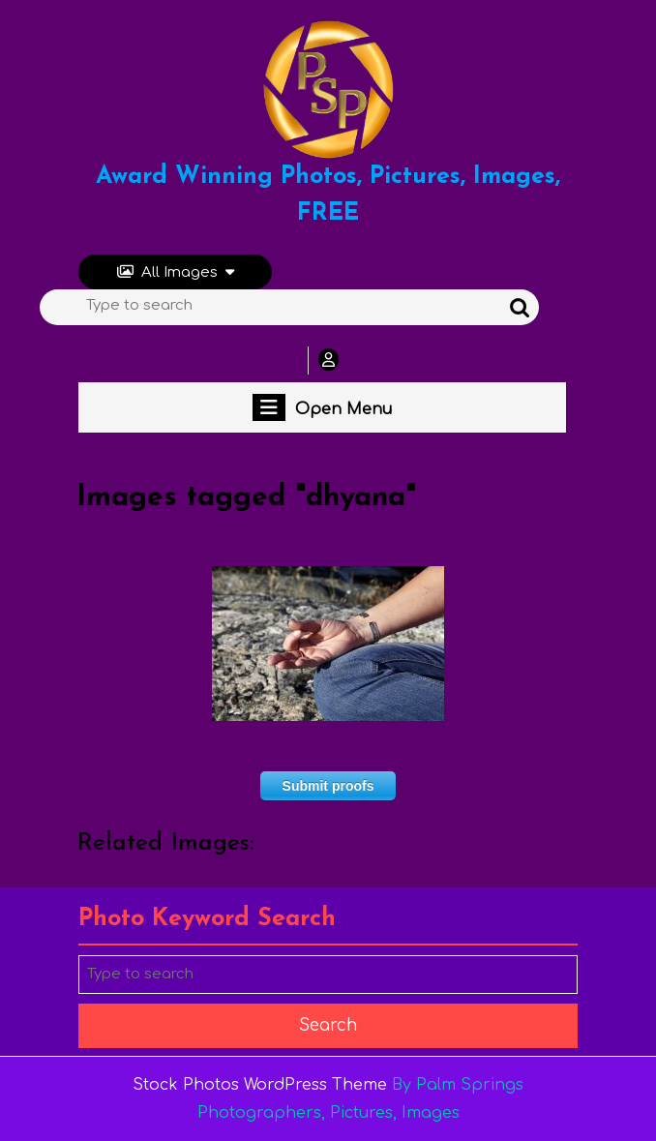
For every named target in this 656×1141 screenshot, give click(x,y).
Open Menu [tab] (322, 407)
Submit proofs (328, 786)
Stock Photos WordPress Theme (260, 1085)
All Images (175, 272)
